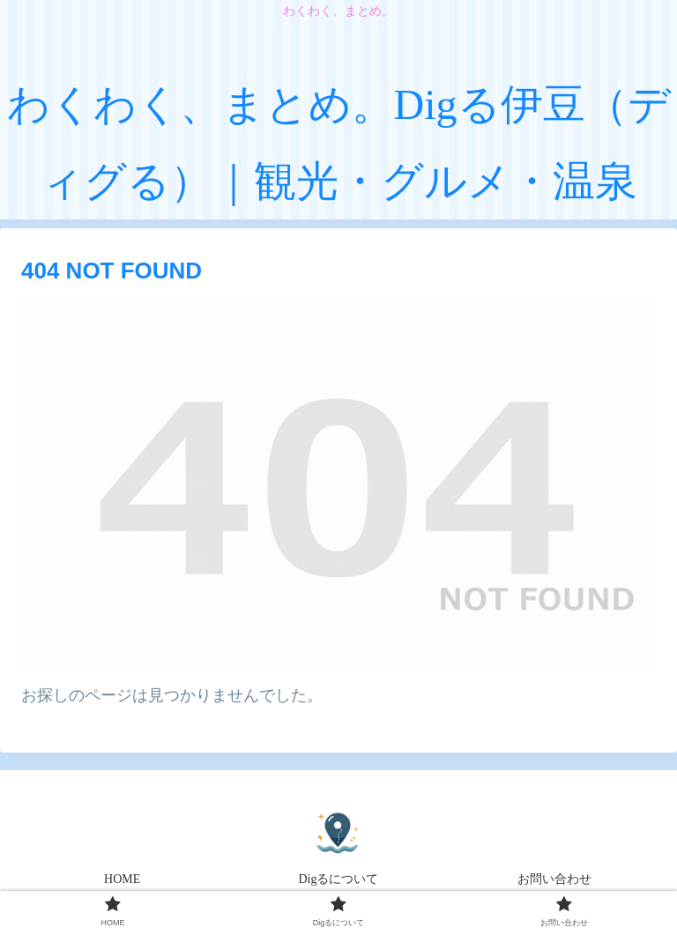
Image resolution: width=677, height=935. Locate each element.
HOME (122, 879)
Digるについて (338, 879)
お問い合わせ (554, 879)
